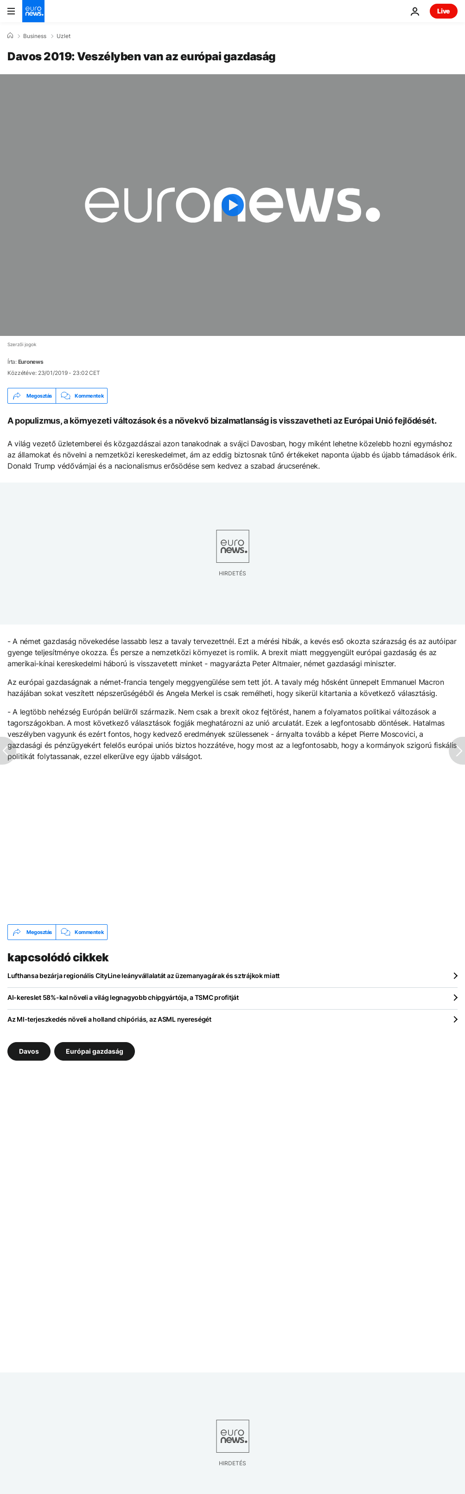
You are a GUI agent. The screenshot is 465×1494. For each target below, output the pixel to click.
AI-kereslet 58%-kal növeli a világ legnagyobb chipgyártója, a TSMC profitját (123, 997)
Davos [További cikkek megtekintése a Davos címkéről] (29, 1051)
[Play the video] (232, 205)
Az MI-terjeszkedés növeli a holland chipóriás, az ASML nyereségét (109, 1019)
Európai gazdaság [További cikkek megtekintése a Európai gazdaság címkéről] (94, 1051)
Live (443, 11)
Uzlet (63, 36)
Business (34, 36)
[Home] (10, 35)
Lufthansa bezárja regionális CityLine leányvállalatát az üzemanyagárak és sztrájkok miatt (143, 975)
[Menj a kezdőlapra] (33, 11)
